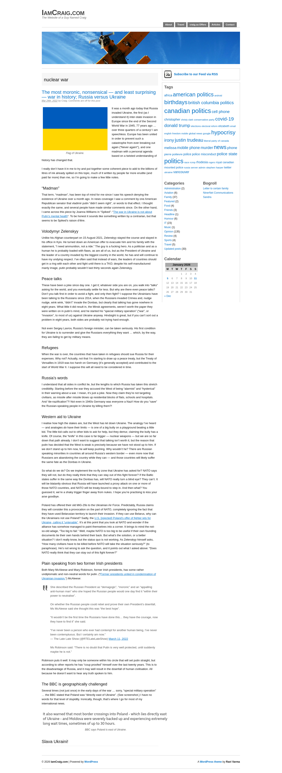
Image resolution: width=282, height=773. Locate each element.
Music (167, 227)
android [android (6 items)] (218, 95)
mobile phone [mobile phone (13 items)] (188, 148)
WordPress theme (211, 761)
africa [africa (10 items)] (168, 95)
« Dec (167, 296)
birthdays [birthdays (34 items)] (176, 102)
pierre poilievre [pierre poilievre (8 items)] (173, 154)
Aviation (168, 192)
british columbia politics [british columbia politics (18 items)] (211, 102)
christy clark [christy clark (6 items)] (187, 119)
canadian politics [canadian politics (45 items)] (187, 110)
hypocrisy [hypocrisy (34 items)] (223, 132)
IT (165, 222)
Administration (172, 188)
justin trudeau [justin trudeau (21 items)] (189, 140)
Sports (168, 240)
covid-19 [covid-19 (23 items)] (224, 119)
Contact (230, 24)
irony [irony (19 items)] (169, 140)
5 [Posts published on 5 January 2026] (167, 278)
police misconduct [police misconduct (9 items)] (204, 154)
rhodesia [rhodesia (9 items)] (202, 162)
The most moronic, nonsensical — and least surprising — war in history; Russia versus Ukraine (99, 94)
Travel (180, 24)
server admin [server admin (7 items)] (198, 167)
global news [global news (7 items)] (195, 133)
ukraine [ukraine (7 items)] (168, 172)
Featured (169, 201)
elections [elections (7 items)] (196, 126)
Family (168, 197)
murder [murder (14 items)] (207, 147)
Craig (64, 100)
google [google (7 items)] (206, 133)
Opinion (168, 231)
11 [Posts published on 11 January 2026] (195, 278)
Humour (169, 218)
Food (167, 205)
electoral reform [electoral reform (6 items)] (210, 126)
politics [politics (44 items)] (174, 161)
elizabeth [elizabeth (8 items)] (223, 126)
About (168, 24)
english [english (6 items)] (168, 133)
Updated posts (172, 248)
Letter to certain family (216, 188)
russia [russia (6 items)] (187, 167)
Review (168, 235)
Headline (169, 214)
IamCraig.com (63, 12)
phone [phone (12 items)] (232, 148)
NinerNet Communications (218, 192)
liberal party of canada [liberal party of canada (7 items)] (216, 140)
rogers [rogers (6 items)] (212, 162)
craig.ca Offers (198, 24)
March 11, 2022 (118, 638)
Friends (168, 210)
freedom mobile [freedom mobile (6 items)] (180, 133)
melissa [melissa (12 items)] (170, 148)
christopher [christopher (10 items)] (172, 119)
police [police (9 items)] (187, 154)
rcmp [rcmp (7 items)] (192, 162)
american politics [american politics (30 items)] (193, 94)
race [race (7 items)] (186, 162)
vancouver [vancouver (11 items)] (181, 172)
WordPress (91, 761)
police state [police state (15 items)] (227, 154)
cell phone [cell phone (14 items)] (221, 111)
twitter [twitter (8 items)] (228, 167)
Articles (216, 24)
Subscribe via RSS (196, 74)
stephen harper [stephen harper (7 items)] (214, 167)
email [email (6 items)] (232, 126)
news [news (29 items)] (220, 147)
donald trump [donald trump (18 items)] (177, 125)
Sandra (207, 197)
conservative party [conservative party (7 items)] (204, 119)
